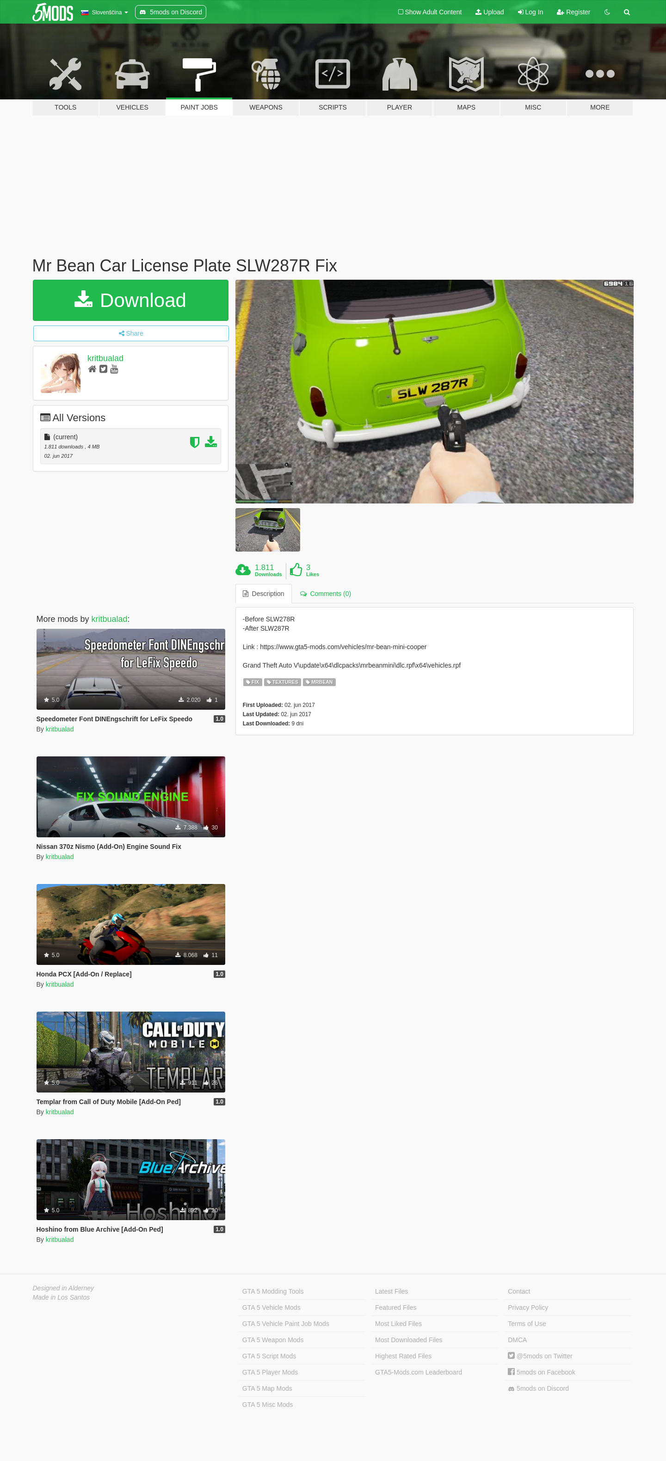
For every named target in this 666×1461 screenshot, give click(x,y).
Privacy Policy (528, 1307)
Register (573, 12)
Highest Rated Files (403, 1356)
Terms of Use (527, 1323)
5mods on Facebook (541, 1372)
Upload (489, 12)
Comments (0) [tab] (325, 593)
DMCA (517, 1340)
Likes (312, 574)
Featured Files (395, 1307)
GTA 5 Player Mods (270, 1372)
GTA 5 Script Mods (269, 1356)
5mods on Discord (538, 1389)
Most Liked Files (398, 1323)
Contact (519, 1291)
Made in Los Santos (61, 1297)
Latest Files (391, 1291)
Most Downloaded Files (409, 1340)
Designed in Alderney (63, 1288)
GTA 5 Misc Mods (267, 1404)
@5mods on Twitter (540, 1356)
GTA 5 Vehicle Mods (271, 1307)
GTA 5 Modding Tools (273, 1291)
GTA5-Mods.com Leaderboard (418, 1372)
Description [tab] (263, 593)
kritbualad (105, 358)
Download (130, 300)
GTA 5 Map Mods (267, 1388)
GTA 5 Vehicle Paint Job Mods (285, 1323)
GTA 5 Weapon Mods (273, 1340)
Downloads (268, 574)
